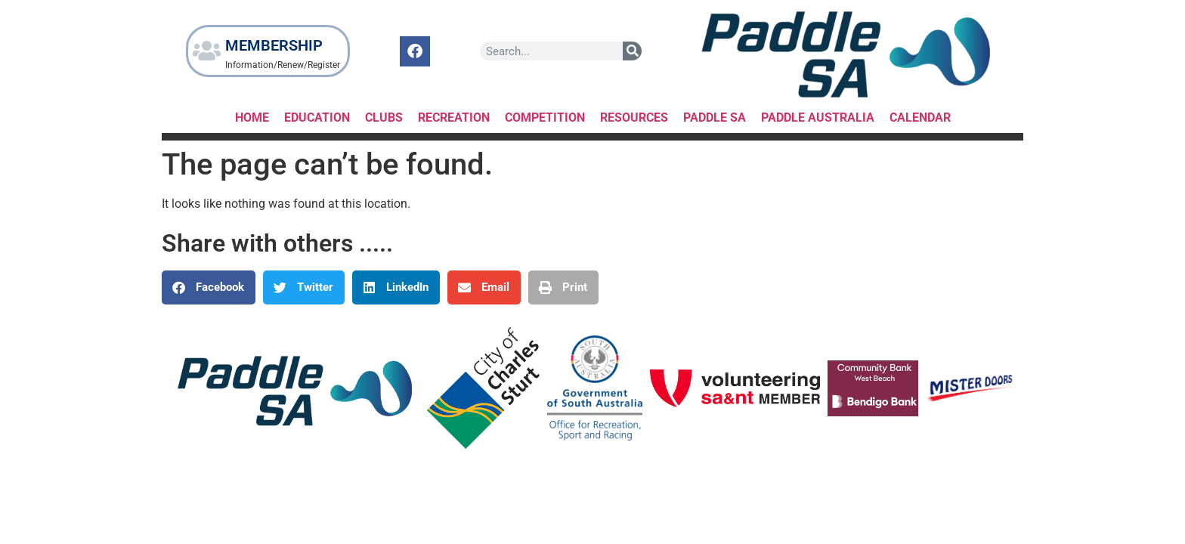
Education (317, 117)
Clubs (384, 117)
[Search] (632, 51)
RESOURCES (634, 117)
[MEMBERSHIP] (207, 51)
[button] (208, 287)
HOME (252, 117)
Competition (545, 117)
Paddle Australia (817, 117)
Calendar (920, 117)
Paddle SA (714, 117)
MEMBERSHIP (274, 45)
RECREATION (454, 117)
